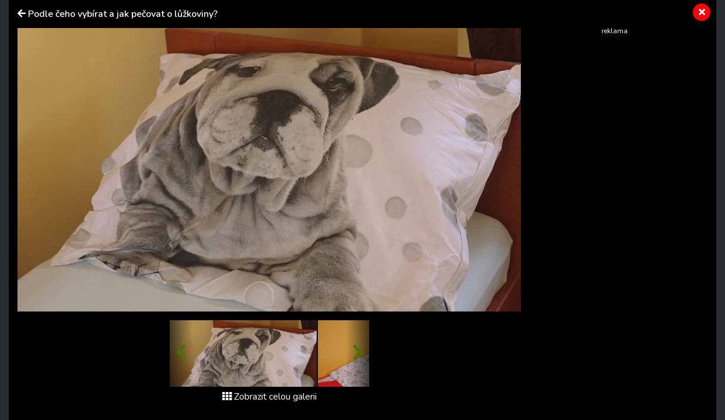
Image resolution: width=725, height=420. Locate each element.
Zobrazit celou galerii (269, 396)
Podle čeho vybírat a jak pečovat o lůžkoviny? (123, 14)
